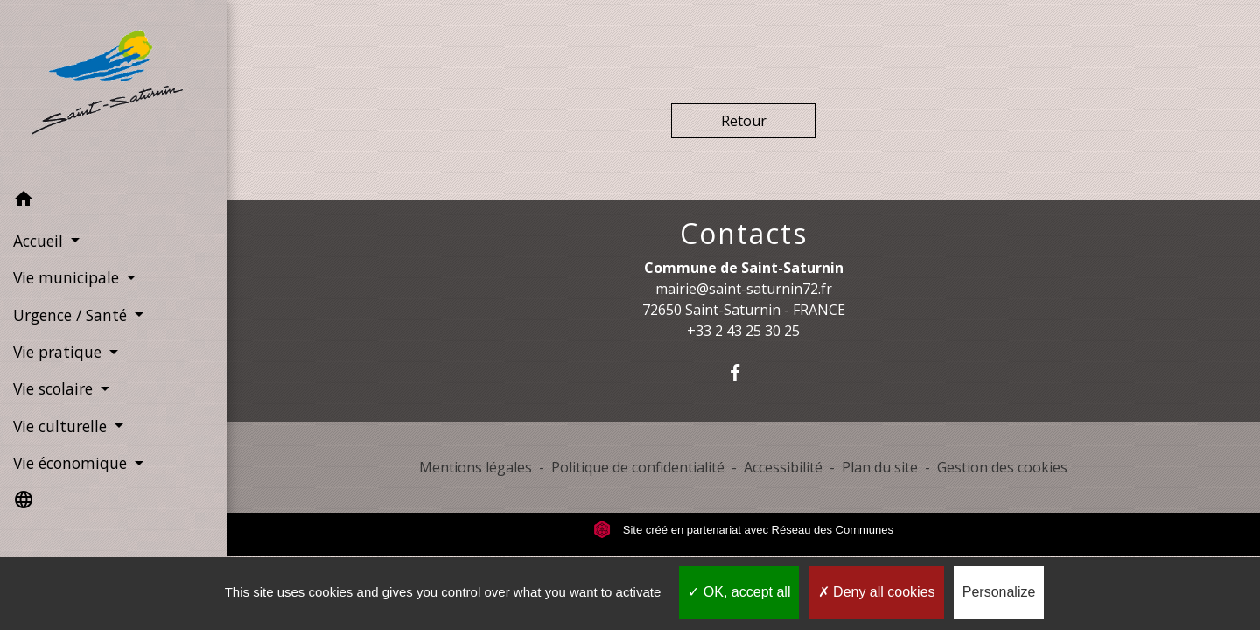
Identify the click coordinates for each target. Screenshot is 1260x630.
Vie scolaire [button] (55, 388)
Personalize (999, 591)
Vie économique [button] (72, 462)
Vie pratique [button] (59, 351)
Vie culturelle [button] (62, 426)
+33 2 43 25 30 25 (743, 330)
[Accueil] (113, 90)
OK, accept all (739, 591)
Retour (743, 120)
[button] (113, 201)
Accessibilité (783, 467)
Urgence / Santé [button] (72, 315)
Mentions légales (475, 467)
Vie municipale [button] (68, 277)
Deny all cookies (876, 591)
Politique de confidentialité (637, 467)
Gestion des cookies (1002, 467)
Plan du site (880, 467)
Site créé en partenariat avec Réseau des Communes (743, 529)
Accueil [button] (40, 240)
